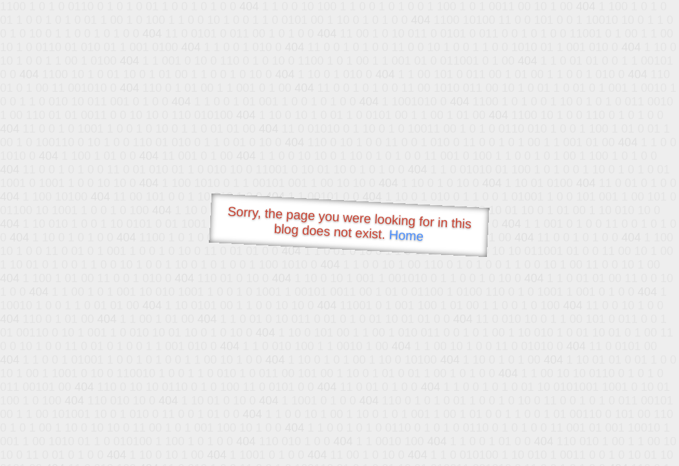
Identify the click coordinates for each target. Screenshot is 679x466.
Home (406, 235)
